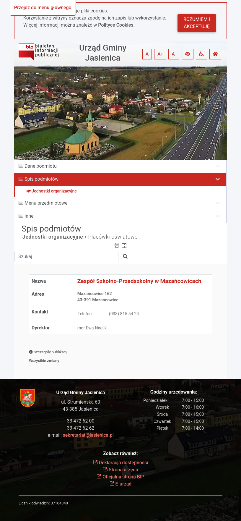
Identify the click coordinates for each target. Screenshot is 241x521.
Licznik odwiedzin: (34, 503)
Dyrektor (41, 328)
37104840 (59, 503)
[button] (187, 54)
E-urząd (121, 484)
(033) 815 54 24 (124, 313)
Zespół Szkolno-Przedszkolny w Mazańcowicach (139, 281)
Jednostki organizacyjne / (54, 237)
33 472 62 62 (81, 428)
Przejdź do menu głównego (42, 7)
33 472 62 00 (81, 421)
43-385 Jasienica (80, 409)
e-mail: (80, 435)
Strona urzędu (120, 470)
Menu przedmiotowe (46, 203)
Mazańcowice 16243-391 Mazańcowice (97, 297)
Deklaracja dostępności (120, 462)
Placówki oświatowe (113, 237)
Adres (38, 294)
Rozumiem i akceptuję (196, 23)
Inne (29, 216)
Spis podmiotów (41, 179)
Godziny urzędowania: (173, 392)
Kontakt (40, 312)
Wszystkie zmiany (44, 360)
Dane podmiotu (41, 166)
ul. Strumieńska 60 (80, 402)
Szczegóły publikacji (48, 352)
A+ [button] (160, 54)
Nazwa (39, 281)
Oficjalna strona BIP (120, 477)
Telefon (85, 313)
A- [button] (174, 54)
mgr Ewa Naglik (92, 328)
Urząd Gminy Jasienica (102, 53)
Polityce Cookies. (116, 25)
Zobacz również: (120, 453)
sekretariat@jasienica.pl (88, 435)
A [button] (147, 54)
